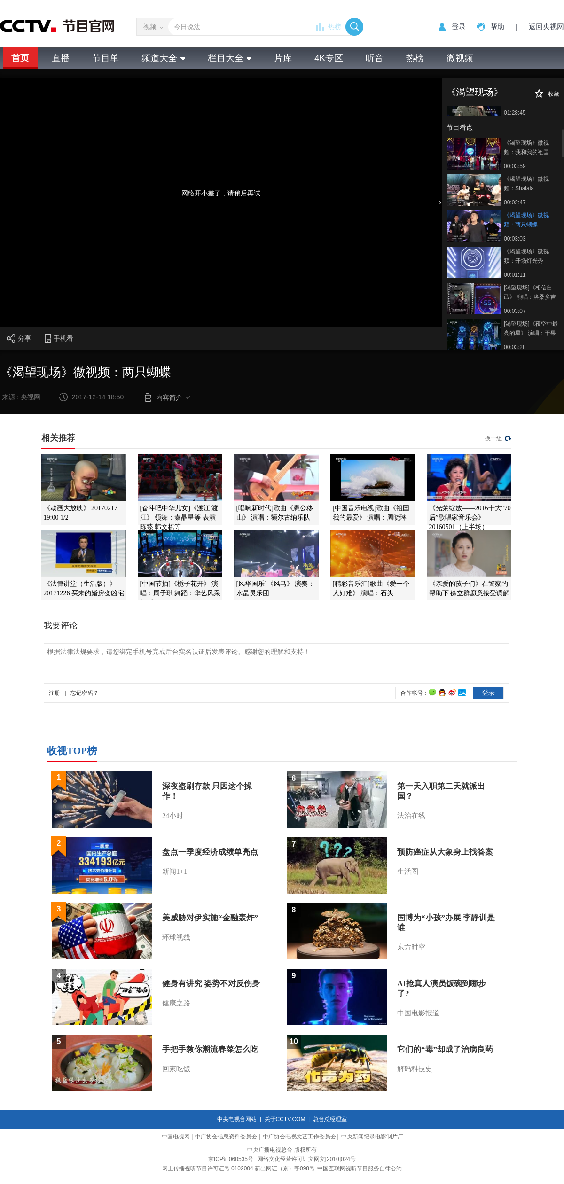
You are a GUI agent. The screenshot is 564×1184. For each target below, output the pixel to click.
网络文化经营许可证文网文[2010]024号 (307, 1159)
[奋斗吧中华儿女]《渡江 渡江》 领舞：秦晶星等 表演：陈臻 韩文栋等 (181, 517)
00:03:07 (515, 311)
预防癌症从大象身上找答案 (445, 852)
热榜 (334, 27)
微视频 (459, 58)
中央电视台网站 (237, 1119)
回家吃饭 (176, 1069)
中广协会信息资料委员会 (226, 1136)
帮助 (497, 27)
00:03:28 (515, 347)
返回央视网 (546, 27)
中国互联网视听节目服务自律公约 (359, 1168)
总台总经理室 (330, 1119)
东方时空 (411, 947)
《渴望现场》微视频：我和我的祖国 (526, 148)
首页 (20, 58)
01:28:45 (515, 112)
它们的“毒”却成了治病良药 (445, 1049)
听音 (375, 58)
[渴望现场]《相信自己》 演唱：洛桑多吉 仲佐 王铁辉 (530, 293)
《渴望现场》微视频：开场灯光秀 (526, 256)
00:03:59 (515, 166)
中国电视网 (176, 1136)
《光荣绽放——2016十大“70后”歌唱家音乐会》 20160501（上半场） (470, 517)
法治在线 (411, 815)
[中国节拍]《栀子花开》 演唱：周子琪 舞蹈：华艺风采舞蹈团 (180, 593)
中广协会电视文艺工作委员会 (299, 1136)
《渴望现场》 (474, 92)
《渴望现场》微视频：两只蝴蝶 (526, 220)
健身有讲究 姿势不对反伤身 (211, 983)
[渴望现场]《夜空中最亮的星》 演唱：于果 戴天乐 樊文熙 (531, 329)
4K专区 (328, 58)
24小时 (172, 815)
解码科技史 (414, 1069)
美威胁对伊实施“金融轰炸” (210, 917)
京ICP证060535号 (230, 1159)
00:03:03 (515, 238)
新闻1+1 (174, 871)
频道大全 (163, 58)
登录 (459, 27)
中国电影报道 (418, 1013)
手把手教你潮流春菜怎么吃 (210, 1049)
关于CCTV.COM (285, 1119)
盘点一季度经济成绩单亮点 (210, 852)
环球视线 (176, 937)
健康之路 (176, 1003)
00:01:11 (515, 275)
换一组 (493, 438)
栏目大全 (229, 58)
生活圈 (407, 871)
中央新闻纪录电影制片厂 (372, 1136)
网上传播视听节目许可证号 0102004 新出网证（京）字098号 (238, 1168)
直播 (61, 58)
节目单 (105, 58)
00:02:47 (515, 202)
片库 (283, 58)
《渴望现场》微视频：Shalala (526, 184)
